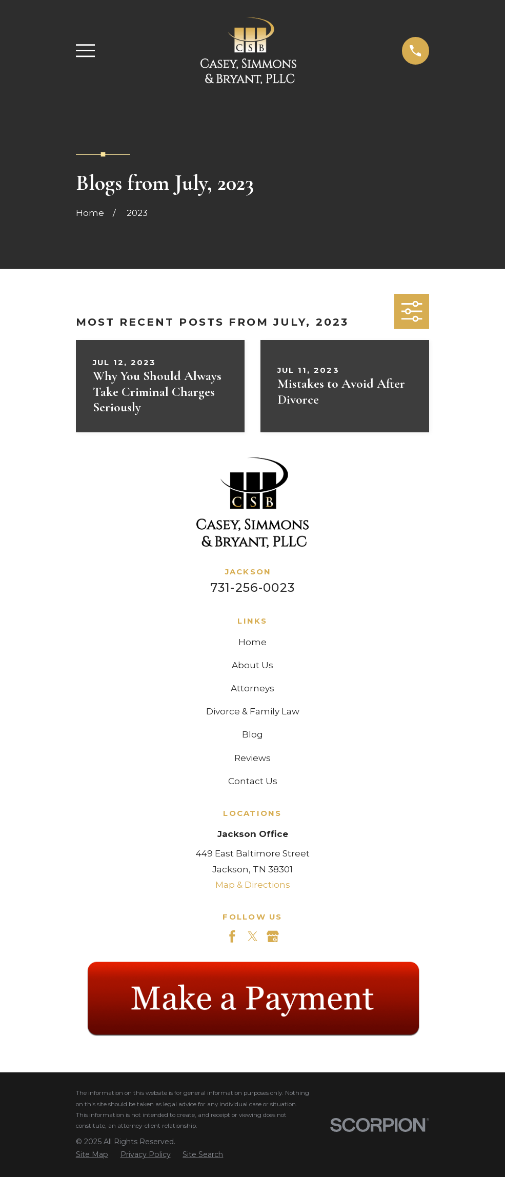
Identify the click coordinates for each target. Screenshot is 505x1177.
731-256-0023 (252, 587)
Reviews (252, 758)
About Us (252, 665)
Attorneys (252, 688)
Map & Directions (252, 885)
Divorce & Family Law (252, 711)
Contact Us (252, 781)
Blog (252, 734)
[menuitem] (92, 1155)
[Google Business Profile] (273, 936)
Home (252, 642)
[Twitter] (253, 936)
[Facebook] (232, 936)
